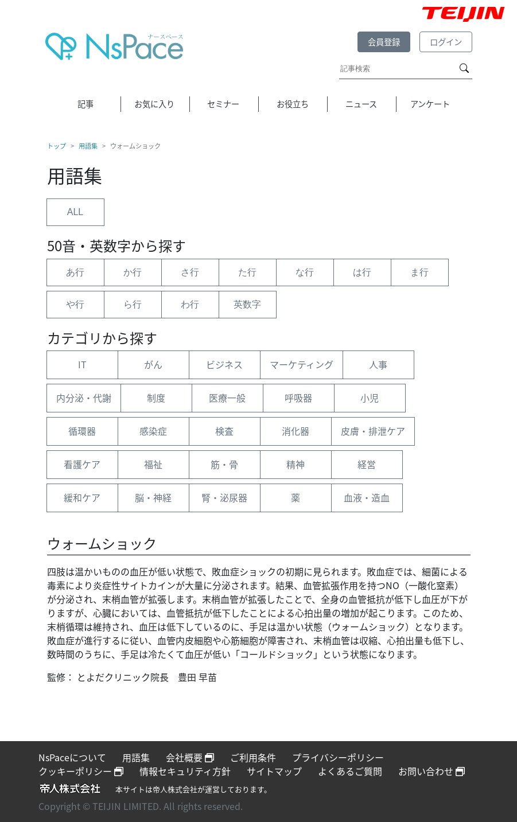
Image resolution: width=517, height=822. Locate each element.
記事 (85, 104)
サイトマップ (274, 771)
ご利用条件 (253, 757)
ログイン (446, 42)
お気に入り (154, 104)
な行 (305, 272)
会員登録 (384, 42)
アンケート (430, 104)
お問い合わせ (431, 771)
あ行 (75, 272)
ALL (75, 212)
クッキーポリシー (80, 771)
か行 (132, 272)
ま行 (419, 272)
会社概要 (190, 757)
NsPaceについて (72, 757)
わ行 (190, 304)
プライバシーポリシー (338, 757)
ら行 (132, 304)
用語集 (88, 146)
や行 (75, 304)
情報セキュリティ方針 (185, 771)
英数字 (247, 304)
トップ (56, 146)
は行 (362, 272)
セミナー (223, 104)
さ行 (190, 272)
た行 (247, 272)
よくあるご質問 (350, 771)
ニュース (361, 104)
